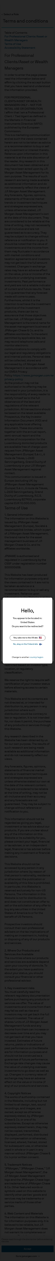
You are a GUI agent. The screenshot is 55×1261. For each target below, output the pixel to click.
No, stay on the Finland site (27, 644)
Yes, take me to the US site (27, 638)
